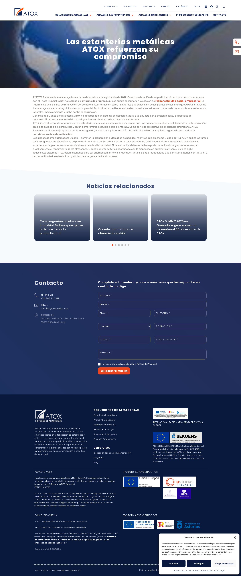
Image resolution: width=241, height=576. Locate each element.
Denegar (199, 563)
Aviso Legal (219, 570)
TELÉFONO (47, 295)
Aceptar (173, 563)
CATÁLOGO (182, 6)
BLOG (197, 6)
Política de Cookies (182, 570)
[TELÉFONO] (36, 295)
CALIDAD (165, 6)
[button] (234, 537)
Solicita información (114, 371)
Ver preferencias (224, 563)
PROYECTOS (130, 6)
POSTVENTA (149, 6)
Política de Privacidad (203, 570)
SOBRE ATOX (111, 6)
